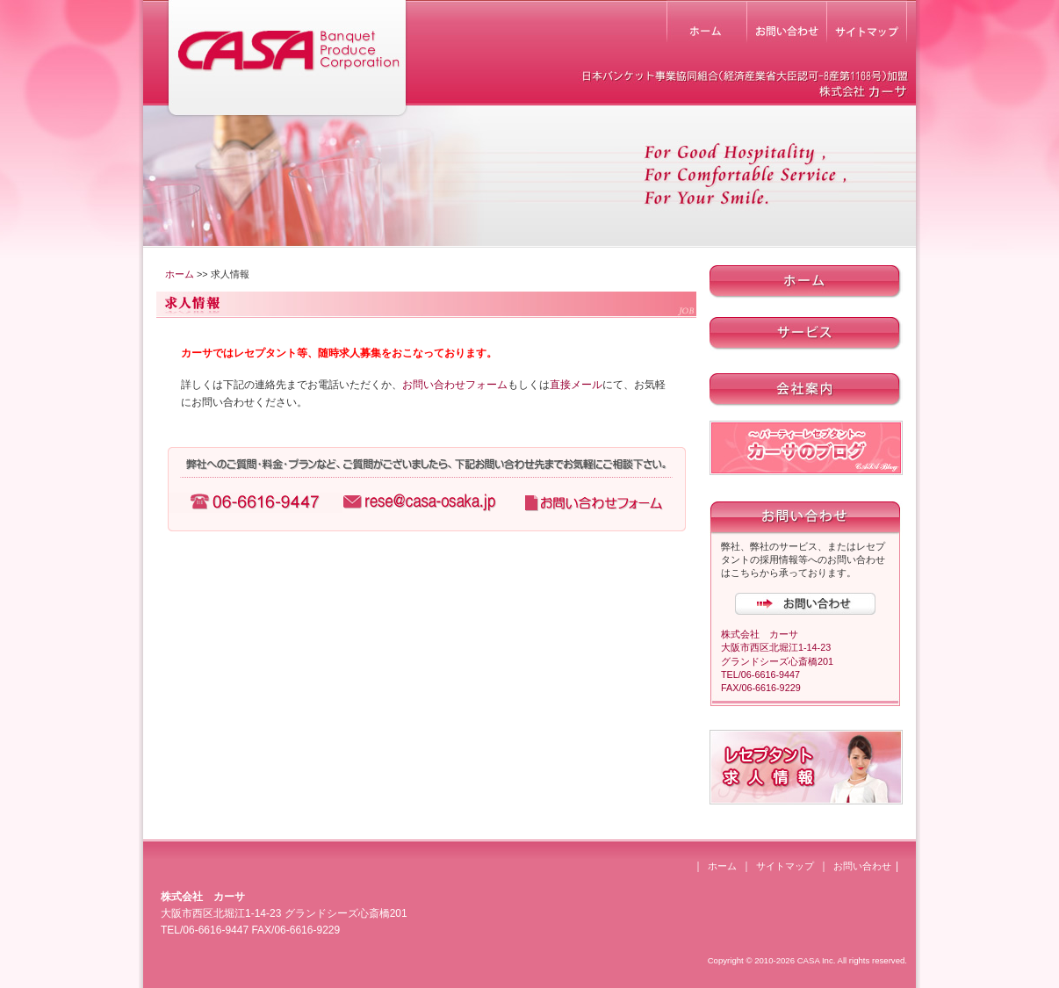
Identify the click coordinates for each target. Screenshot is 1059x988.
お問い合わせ (862, 866)
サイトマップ (785, 866)
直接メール (576, 385)
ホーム (179, 274)
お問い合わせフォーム (455, 385)
